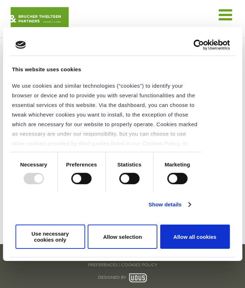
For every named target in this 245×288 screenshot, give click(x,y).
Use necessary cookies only (50, 237)
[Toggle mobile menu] (226, 15)
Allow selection (122, 237)
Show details (165, 204)
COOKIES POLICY (139, 265)
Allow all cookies (195, 237)
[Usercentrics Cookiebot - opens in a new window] (198, 45)
